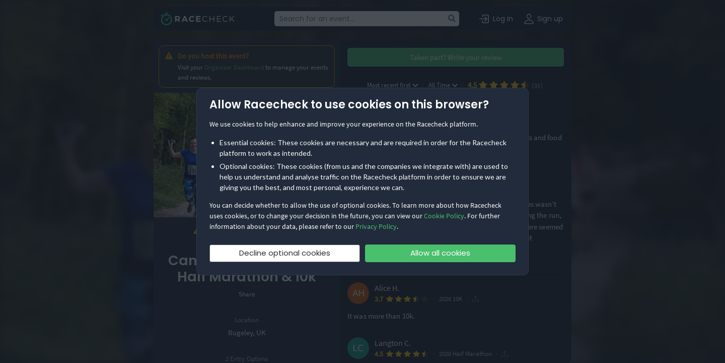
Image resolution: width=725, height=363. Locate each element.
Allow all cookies (440, 253)
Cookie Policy (444, 215)
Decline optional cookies (284, 253)
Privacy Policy (376, 226)
